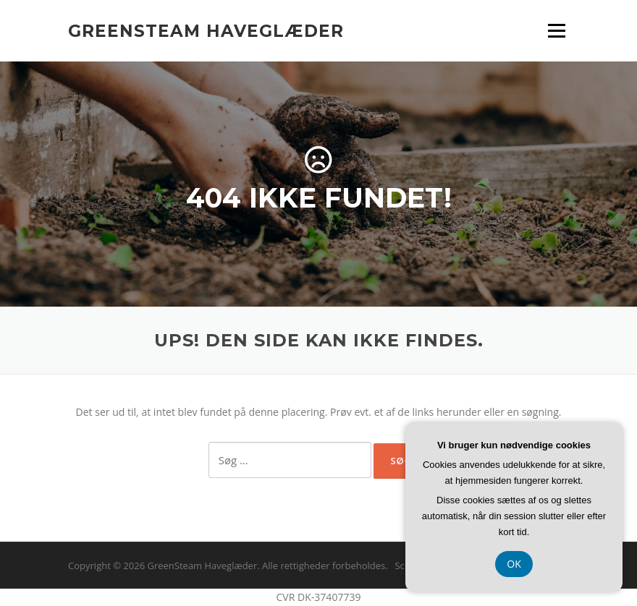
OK (514, 564)
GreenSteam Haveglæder (206, 30)
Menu (556, 31)
